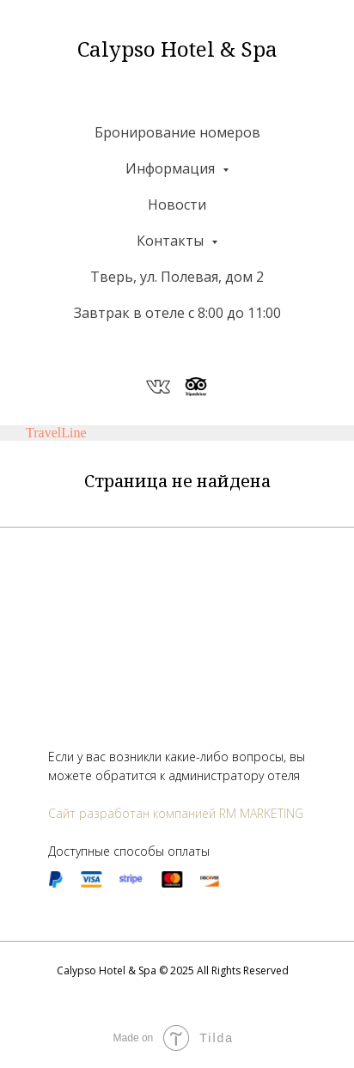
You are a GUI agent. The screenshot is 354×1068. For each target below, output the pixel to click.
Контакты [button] (172, 240)
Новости (177, 204)
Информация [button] (171, 168)
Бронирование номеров (177, 132)
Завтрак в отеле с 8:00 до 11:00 (177, 312)
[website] (158, 387)
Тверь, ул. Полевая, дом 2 (177, 276)
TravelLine (56, 432)
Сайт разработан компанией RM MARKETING (175, 813)
